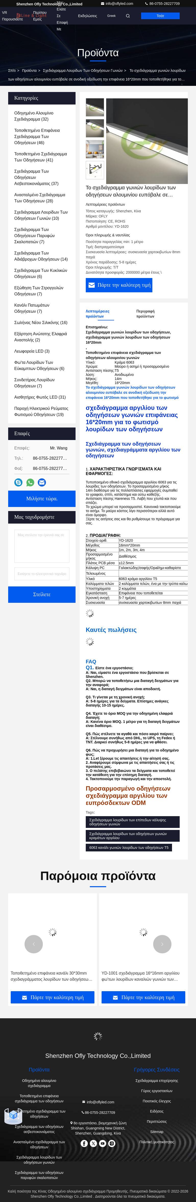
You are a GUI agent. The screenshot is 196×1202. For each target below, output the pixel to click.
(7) (34, 235)
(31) (40, 397)
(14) (41, 256)
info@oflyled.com (117, 4)
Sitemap (156, 1132)
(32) (33, 116)
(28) (39, 198)
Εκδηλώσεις (87, 16)
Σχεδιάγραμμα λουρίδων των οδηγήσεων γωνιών (83, 70)
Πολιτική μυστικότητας (156, 1142)
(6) (40, 273)
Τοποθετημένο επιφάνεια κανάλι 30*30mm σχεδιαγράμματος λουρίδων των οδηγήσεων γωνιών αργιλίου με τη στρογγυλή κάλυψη (50, 977)
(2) (40, 337)
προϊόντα (29, 70)
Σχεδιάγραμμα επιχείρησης (157, 1081)
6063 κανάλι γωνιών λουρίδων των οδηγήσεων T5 (128, 848)
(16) (40, 322)
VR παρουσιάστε (12, 15)
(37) (36, 177)
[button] (33, 944)
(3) (32, 351)
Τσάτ (160, 16)
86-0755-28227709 (162, 4)
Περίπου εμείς (39, 15)
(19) (41, 411)
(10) (41, 215)
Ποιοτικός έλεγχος (157, 1101)
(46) (37, 136)
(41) (40, 157)
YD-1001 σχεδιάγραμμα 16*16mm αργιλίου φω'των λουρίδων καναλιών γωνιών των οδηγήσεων (140, 977)
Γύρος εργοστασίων (157, 1091)
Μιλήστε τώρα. (41, 498)
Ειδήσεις (157, 1111)
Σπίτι (12, 70)
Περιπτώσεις (157, 1121)
